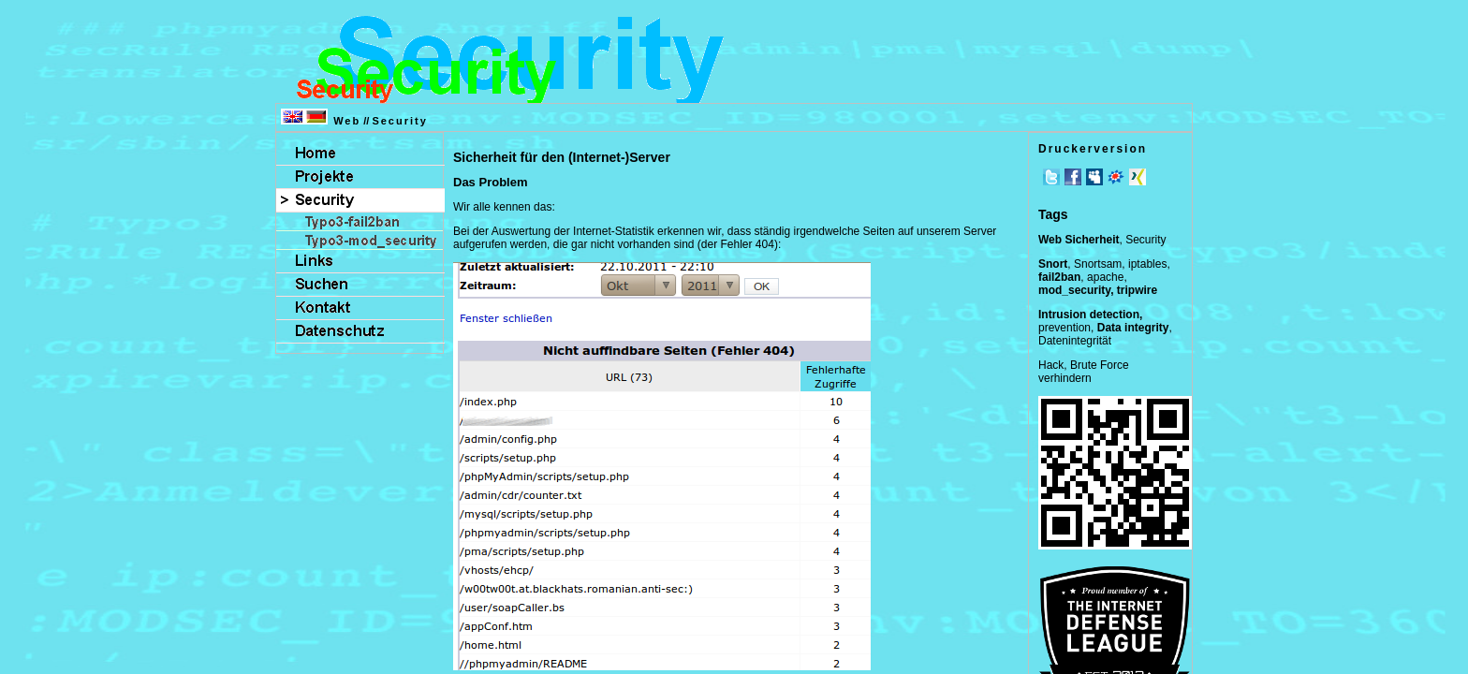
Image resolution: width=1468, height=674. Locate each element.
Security (399, 120)
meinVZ (1116, 176)
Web (346, 120)
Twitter (1051, 176)
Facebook (1072, 176)
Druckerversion (1092, 148)
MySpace (1094, 176)
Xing (1137, 176)
